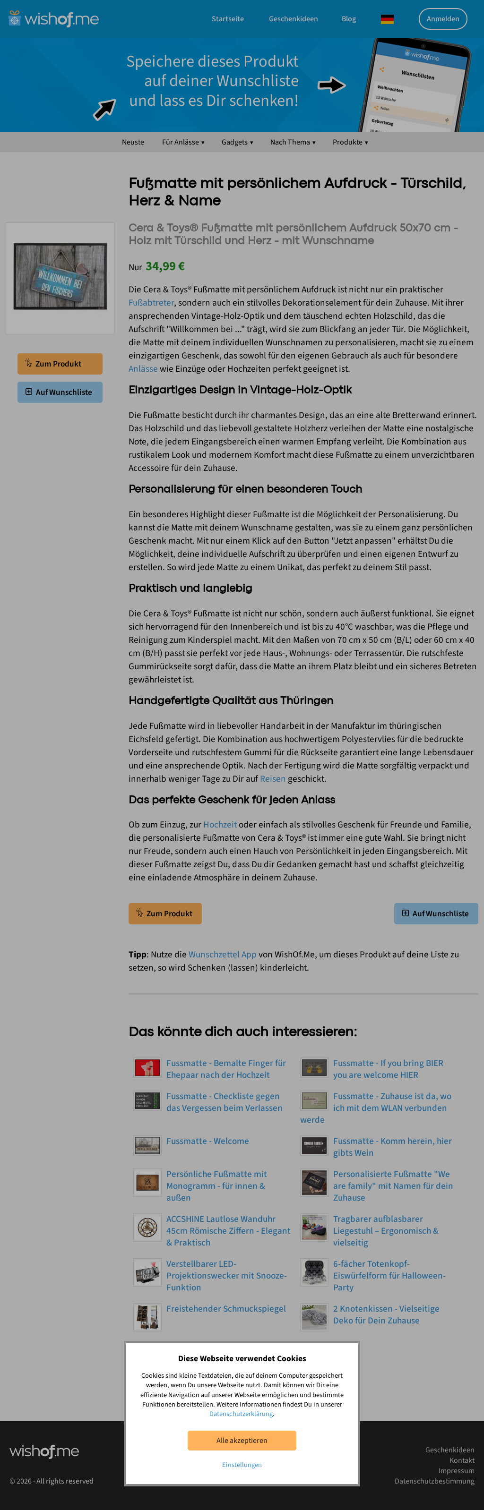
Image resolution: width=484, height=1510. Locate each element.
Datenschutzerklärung (241, 1414)
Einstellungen (242, 1465)
